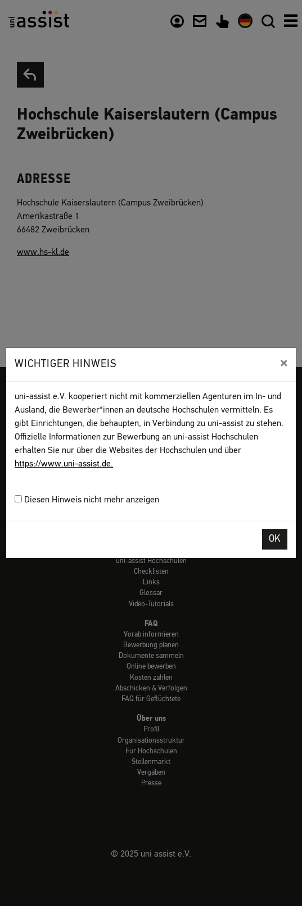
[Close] (284, 363)
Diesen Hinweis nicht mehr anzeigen (87, 500)
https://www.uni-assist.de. (64, 464)
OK (275, 539)
